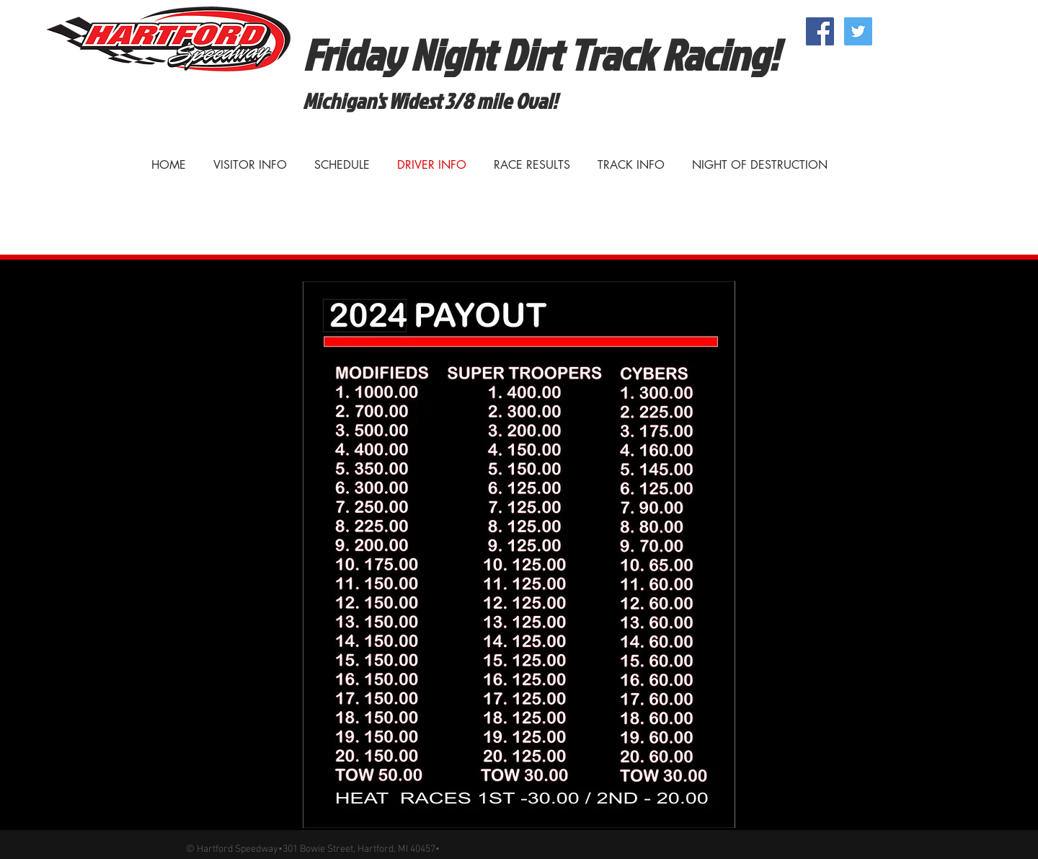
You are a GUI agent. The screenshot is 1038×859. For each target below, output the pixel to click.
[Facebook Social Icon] (820, 31)
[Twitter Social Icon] (858, 31)
